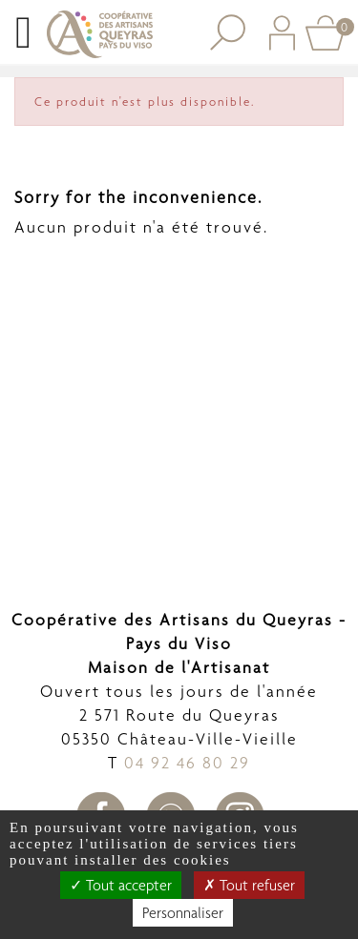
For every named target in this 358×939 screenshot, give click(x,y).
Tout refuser (249, 885)
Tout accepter (121, 885)
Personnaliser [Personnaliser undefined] (182, 913)
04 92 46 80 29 (187, 762)
